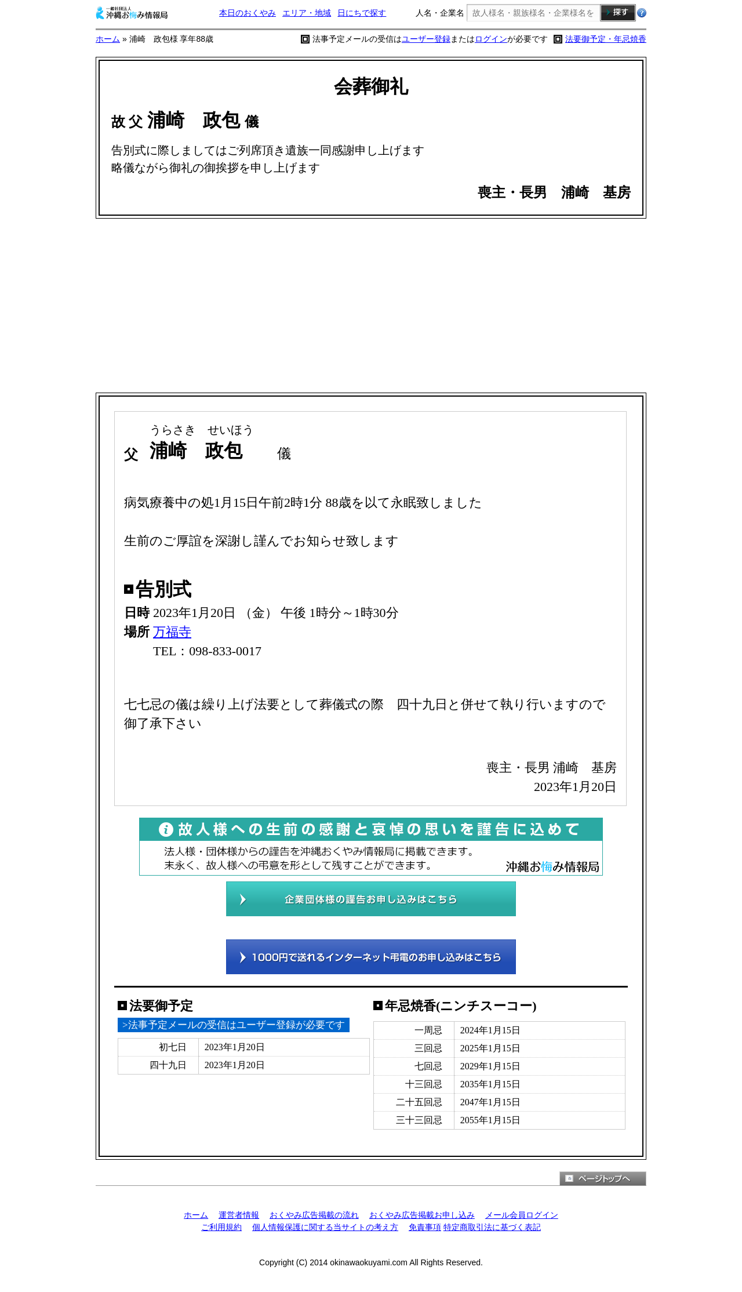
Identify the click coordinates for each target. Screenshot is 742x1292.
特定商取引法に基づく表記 (492, 1227)
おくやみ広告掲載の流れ (314, 1215)
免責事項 (425, 1227)
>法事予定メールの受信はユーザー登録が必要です (233, 1024)
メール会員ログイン (521, 1215)
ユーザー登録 (426, 38)
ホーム (108, 38)
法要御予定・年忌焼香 (605, 38)
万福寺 (172, 632)
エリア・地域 (306, 12)
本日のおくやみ (247, 12)
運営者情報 (239, 1215)
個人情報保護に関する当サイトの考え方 (325, 1227)
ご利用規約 (221, 1227)
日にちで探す (361, 12)
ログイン (491, 38)
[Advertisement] (371, 305)
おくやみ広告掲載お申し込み (422, 1215)
